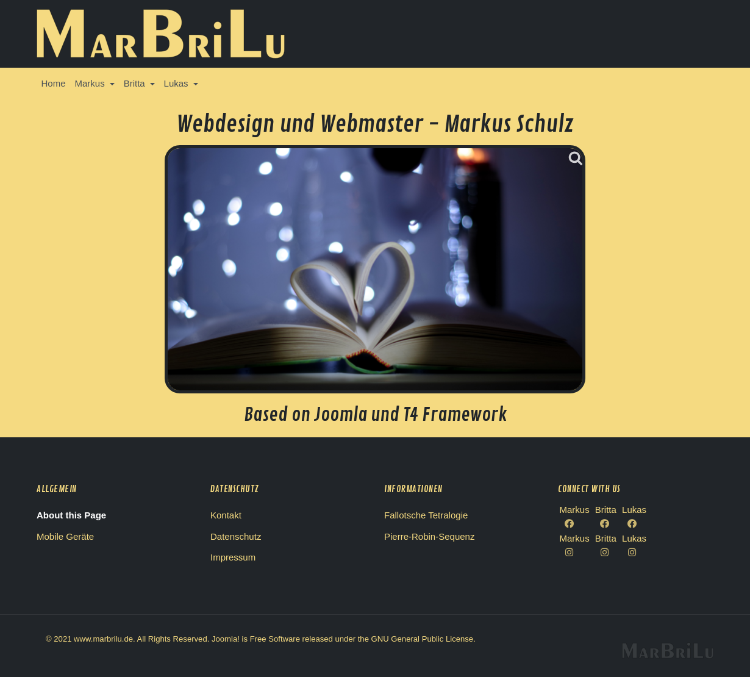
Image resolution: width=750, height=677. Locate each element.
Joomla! (226, 638)
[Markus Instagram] (575, 552)
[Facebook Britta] (605, 524)
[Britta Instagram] (605, 552)
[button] (94, 83)
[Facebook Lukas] (634, 524)
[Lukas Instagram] (634, 552)
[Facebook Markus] (575, 524)
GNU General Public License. (423, 638)
